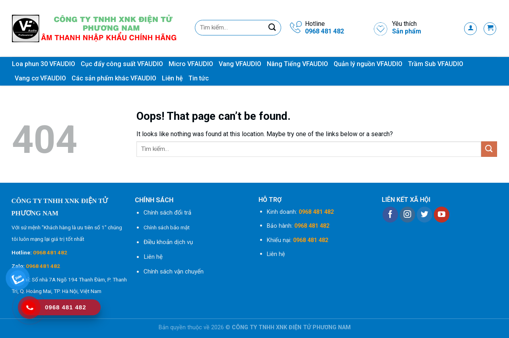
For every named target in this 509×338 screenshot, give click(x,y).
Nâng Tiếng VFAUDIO (297, 64)
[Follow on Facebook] (390, 215)
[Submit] (272, 27)
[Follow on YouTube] (441, 215)
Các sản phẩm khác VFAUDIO (114, 78)
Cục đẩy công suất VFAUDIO (122, 64)
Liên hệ (172, 78)
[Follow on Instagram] (407, 215)
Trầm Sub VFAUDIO (435, 64)
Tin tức (198, 78)
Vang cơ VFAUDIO (40, 78)
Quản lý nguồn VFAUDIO (368, 64)
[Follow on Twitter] (424, 215)
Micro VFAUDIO (191, 64)
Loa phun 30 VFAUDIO (43, 64)
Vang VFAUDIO (240, 64)
